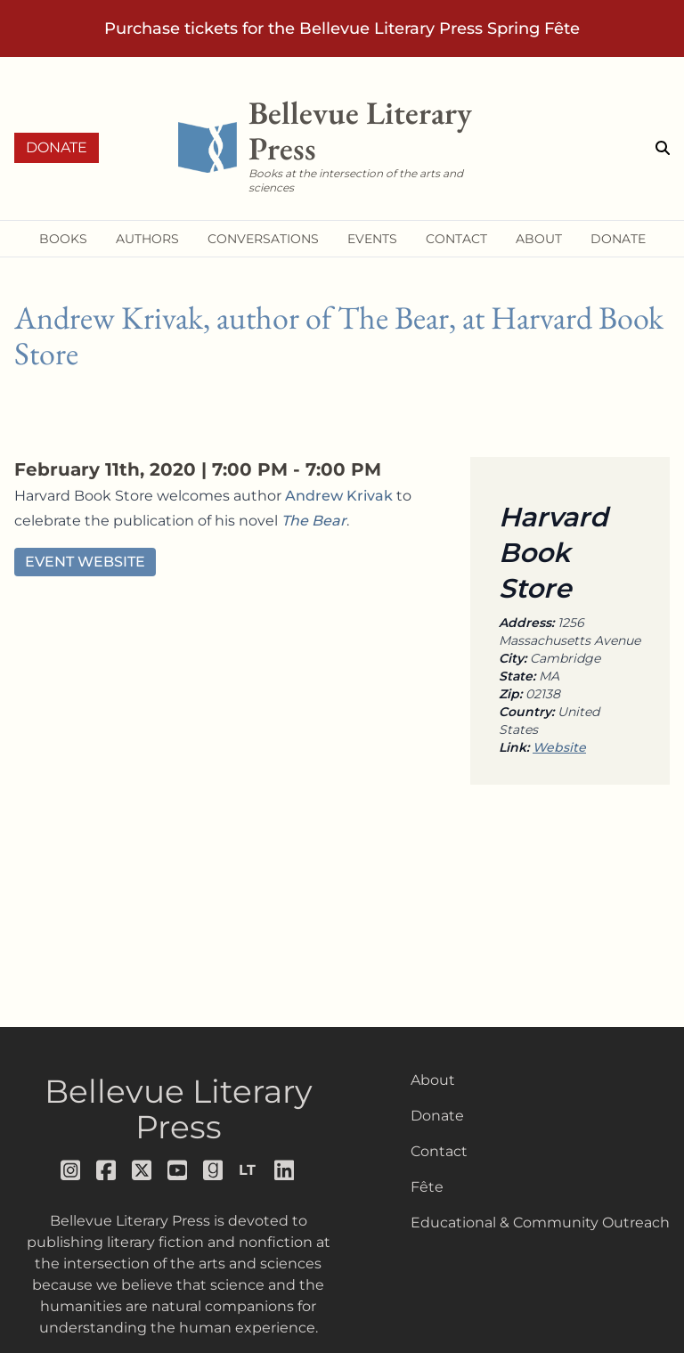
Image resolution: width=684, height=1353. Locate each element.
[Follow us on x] (142, 1170)
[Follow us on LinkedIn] (285, 1170)
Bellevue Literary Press (179, 1109)
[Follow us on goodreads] (213, 1170)
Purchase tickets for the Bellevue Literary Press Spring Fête (342, 28)
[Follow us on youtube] (178, 1170)
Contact (439, 1151)
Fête (427, 1186)
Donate (56, 147)
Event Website (85, 561)
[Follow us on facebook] (107, 1170)
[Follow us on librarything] (249, 1170)
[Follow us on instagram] (71, 1170)
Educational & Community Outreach (540, 1222)
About (433, 1080)
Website (559, 747)
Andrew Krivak (339, 495)
